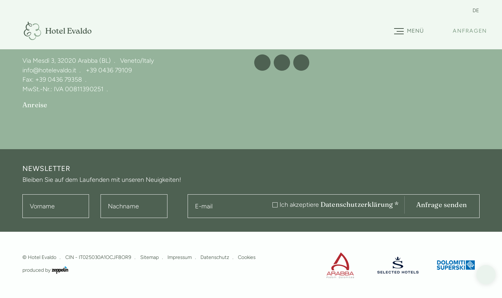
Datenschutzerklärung (359, 204)
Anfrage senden (441, 204)
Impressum (179, 257)
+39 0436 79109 (109, 70)
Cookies (246, 257)
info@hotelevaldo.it (49, 70)
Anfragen (470, 31)
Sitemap (149, 257)
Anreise (34, 105)
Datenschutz (214, 257)
